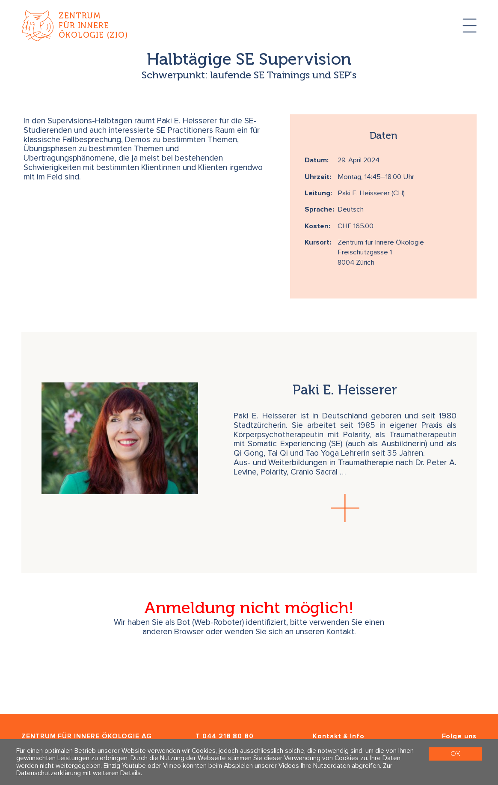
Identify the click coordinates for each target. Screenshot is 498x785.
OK (455, 753)
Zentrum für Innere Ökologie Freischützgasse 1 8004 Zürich (381, 252)
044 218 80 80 (228, 736)
